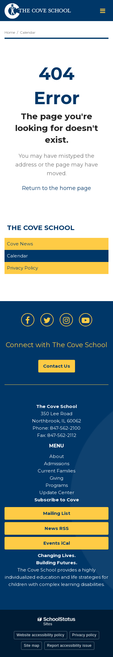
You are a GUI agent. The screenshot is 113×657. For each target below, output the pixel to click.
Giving (56, 478)
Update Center (56, 492)
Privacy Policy (22, 268)
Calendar (17, 256)
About (56, 456)
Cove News (20, 244)
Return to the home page (56, 188)
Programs (57, 485)
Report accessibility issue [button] (69, 645)
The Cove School (40, 228)
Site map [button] (31, 645)
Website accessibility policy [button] (40, 635)
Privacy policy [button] (84, 635)
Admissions (56, 463)
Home (10, 32)
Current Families (56, 471)
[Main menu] (102, 10)
